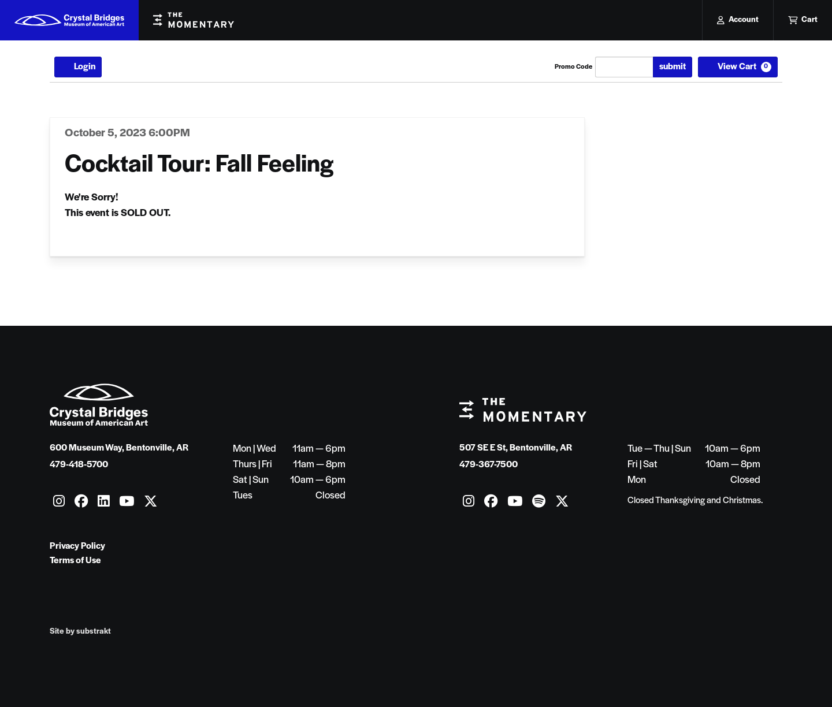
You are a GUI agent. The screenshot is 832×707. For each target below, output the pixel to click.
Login (78, 67)
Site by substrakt (80, 631)
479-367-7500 (488, 465)
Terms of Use (75, 560)
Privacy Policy (77, 546)
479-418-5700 (79, 465)
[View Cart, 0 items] (738, 67)
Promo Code (573, 67)
